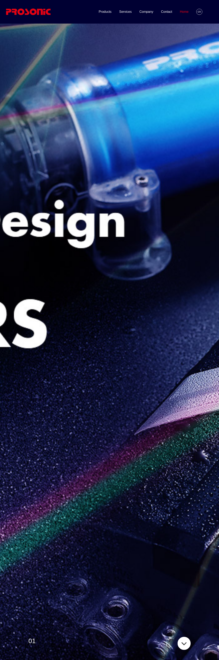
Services (125, 11)
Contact (166, 11)
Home (184, 11)
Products (105, 11)
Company (146, 11)
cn (199, 11)
